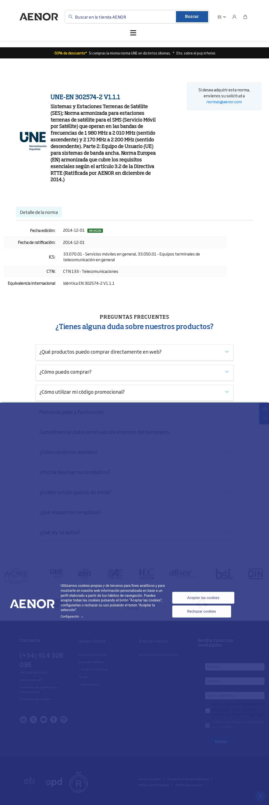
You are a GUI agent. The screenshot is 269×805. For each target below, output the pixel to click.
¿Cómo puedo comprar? (65, 371)
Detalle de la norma (39, 212)
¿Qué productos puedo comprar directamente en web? (100, 351)
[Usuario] (234, 16)
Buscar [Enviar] (192, 17)
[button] (222, 17)
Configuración (72, 616)
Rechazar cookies (201, 612)
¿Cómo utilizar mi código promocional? (82, 391)
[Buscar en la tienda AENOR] (137, 17)
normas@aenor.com (224, 101)
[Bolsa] (245, 16)
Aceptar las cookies (202, 597)
